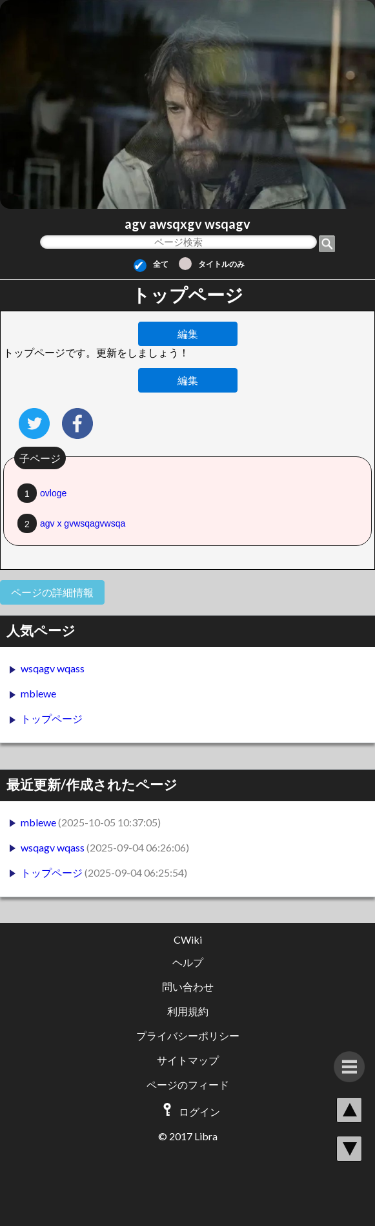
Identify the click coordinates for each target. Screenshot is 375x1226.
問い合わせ (188, 986)
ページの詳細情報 (52, 592)
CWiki (188, 939)
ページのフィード (188, 1084)
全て (151, 264)
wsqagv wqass (53, 668)
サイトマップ (188, 1060)
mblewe (38, 693)
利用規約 (187, 1011)
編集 (187, 333)
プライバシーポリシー (187, 1035)
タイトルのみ (212, 264)
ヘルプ (187, 962)
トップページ (52, 718)
